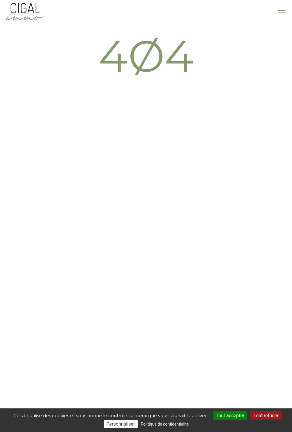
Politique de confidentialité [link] (165, 424)
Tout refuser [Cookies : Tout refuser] (265, 415)
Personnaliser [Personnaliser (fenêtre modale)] (121, 424)
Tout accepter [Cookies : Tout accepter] (230, 415)
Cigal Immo (25, 11)
